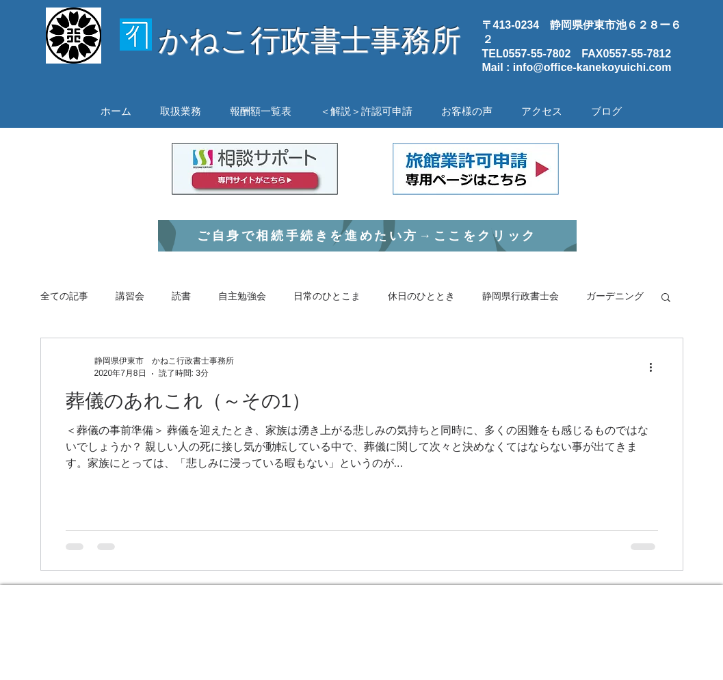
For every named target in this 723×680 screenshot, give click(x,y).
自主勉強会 (242, 295)
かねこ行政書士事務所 (309, 40)
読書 (181, 295)
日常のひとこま (326, 295)
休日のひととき (421, 295)
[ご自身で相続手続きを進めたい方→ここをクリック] (367, 235)
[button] (665, 298)
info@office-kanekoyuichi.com (592, 67)
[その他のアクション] (656, 367)
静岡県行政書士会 (520, 295)
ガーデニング (615, 295)
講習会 (130, 295)
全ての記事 (64, 295)
